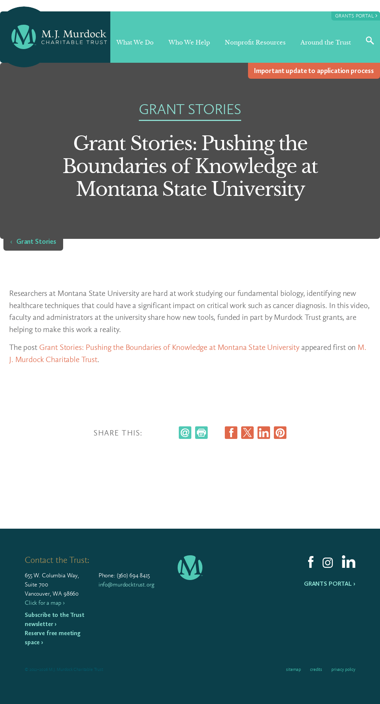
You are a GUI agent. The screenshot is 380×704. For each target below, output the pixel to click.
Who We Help (189, 42)
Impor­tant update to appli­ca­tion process (314, 71)
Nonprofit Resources (255, 42)
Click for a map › (44, 602)
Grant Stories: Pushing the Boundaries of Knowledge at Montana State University (169, 347)
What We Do (135, 42)
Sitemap (293, 669)
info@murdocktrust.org (126, 584)
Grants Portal (356, 15)
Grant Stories (36, 241)
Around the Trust (326, 42)
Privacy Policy (343, 669)
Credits (316, 669)
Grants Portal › (329, 583)
